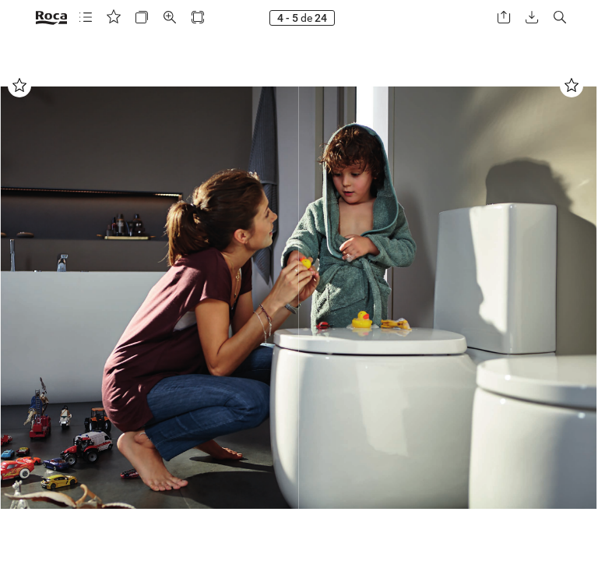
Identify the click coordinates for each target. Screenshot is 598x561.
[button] (86, 17)
